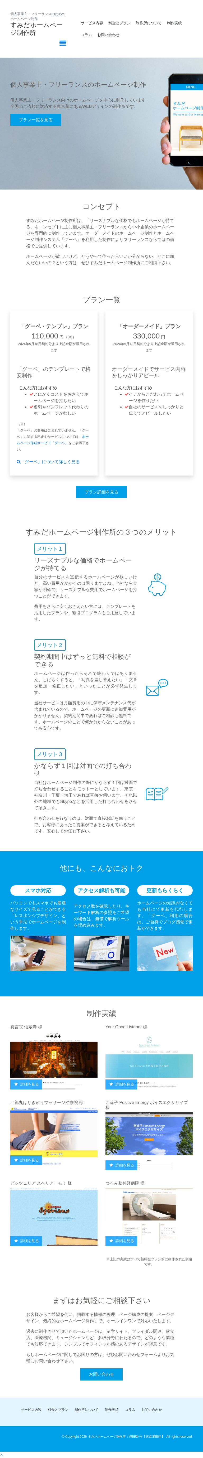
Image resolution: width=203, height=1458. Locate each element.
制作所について (149, 23)
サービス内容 (92, 23)
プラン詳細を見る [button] (101, 492)
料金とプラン (119, 23)
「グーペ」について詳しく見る (48, 461)
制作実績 (174, 23)
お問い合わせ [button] (101, 1374)
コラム (86, 35)
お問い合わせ (108, 35)
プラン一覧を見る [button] (36, 120)
